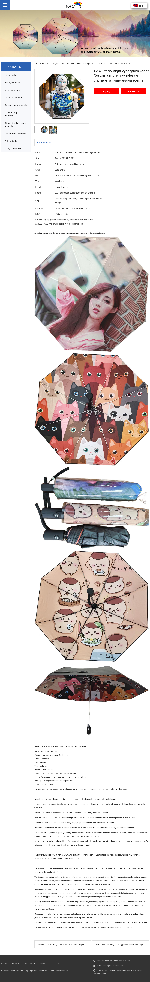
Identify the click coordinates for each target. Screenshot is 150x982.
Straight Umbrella (13, 148)
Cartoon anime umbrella (16, 105)
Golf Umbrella (11, 141)
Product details (44, 142)
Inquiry (106, 91)
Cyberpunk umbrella (14, 97)
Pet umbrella (10, 75)
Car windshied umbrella (15, 133)
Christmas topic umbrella (12, 114)
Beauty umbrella (12, 82)
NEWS (42, 963)
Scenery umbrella (12, 90)
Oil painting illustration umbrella (15, 124)
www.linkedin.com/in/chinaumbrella (79, 927)
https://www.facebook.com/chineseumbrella (114, 927)
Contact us (133, 91)
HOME (4, 963)
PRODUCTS (39, 63)
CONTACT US (55, 963)
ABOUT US (16, 963)
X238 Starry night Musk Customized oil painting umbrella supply (75, 944)
